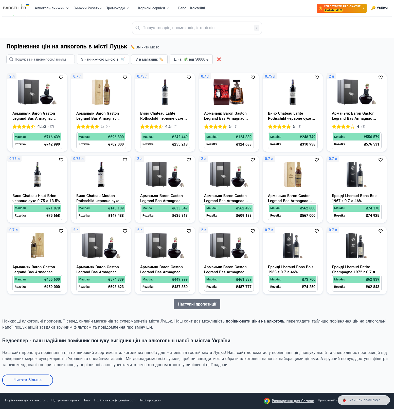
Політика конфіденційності (115, 400)
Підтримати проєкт (66, 400)
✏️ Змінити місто (145, 47)
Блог (87, 400)
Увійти (379, 8)
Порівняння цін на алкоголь (26, 400)
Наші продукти (150, 400)
